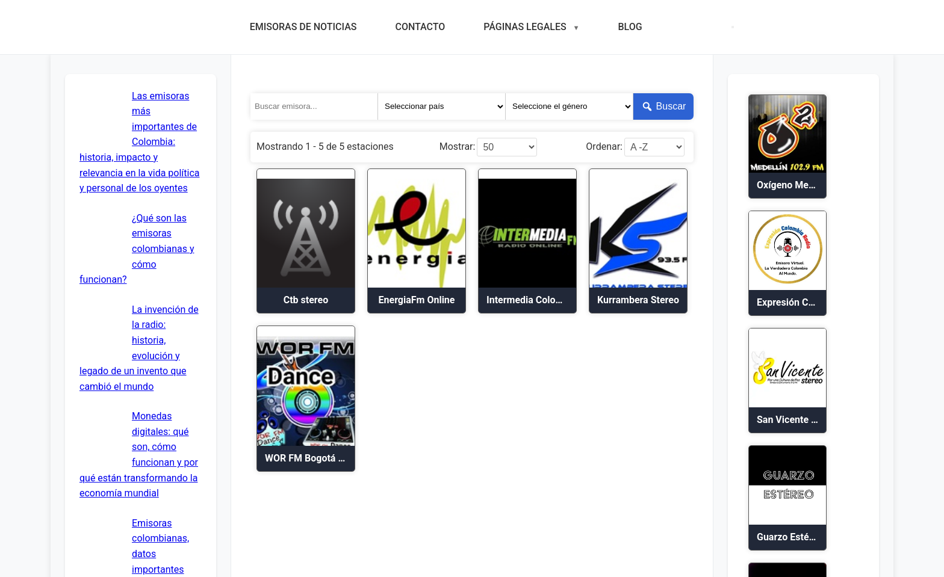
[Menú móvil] (732, 27)
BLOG (630, 26)
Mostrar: (457, 147)
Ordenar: (604, 147)
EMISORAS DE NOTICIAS (303, 26)
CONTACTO (420, 26)
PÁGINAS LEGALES (524, 26)
